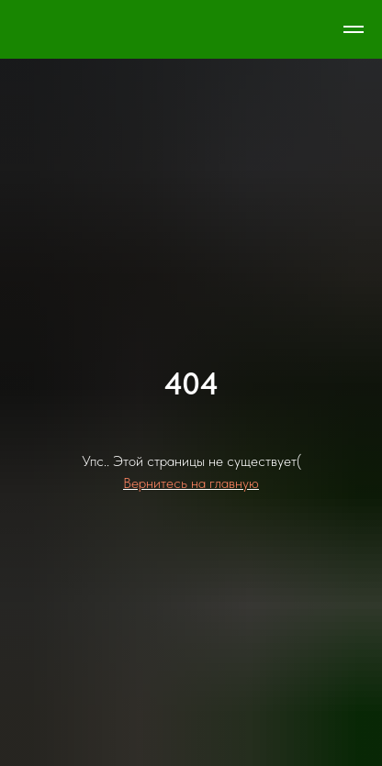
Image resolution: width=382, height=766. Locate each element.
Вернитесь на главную (191, 483)
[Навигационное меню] (353, 29)
